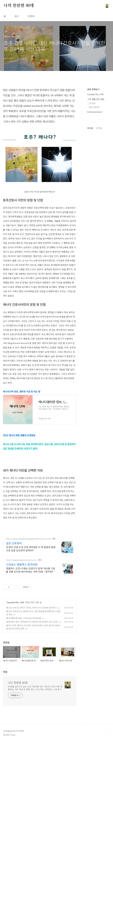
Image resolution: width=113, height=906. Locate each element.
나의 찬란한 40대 (19, 6)
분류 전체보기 (93, 89)
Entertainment (94, 111)
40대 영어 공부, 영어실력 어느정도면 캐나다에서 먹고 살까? (32, 703)
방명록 (31, 16)
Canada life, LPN (15, 684)
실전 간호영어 (14, 625)
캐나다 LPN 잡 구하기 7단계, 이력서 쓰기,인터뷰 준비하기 (31, 689)
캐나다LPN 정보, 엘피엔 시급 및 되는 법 (21, 391)
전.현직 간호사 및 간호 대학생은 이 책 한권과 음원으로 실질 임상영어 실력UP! (30, 630)
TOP (107, 814)
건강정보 (92, 103)
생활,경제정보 (94, 107)
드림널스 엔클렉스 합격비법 (22, 646)
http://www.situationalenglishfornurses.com (28, 621)
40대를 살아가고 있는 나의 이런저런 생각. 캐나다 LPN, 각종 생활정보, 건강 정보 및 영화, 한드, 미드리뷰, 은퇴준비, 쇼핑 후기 (35, 770)
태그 (17, 16)
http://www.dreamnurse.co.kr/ (21, 642)
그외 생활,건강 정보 (95, 99)
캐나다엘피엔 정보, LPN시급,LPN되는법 (23, 700)
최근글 (90, 128)
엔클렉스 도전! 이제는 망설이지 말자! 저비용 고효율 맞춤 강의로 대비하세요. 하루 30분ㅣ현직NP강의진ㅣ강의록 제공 (30, 652)
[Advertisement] (39, 484)
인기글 (99, 128)
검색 (100, 6)
